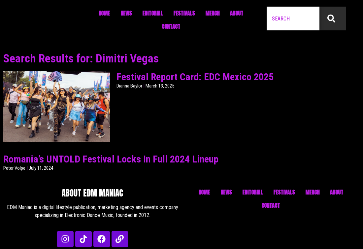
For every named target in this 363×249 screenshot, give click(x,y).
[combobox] (293, 18)
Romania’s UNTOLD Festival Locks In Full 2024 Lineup (110, 159)
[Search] (332, 18)
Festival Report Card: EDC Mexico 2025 (195, 77)
